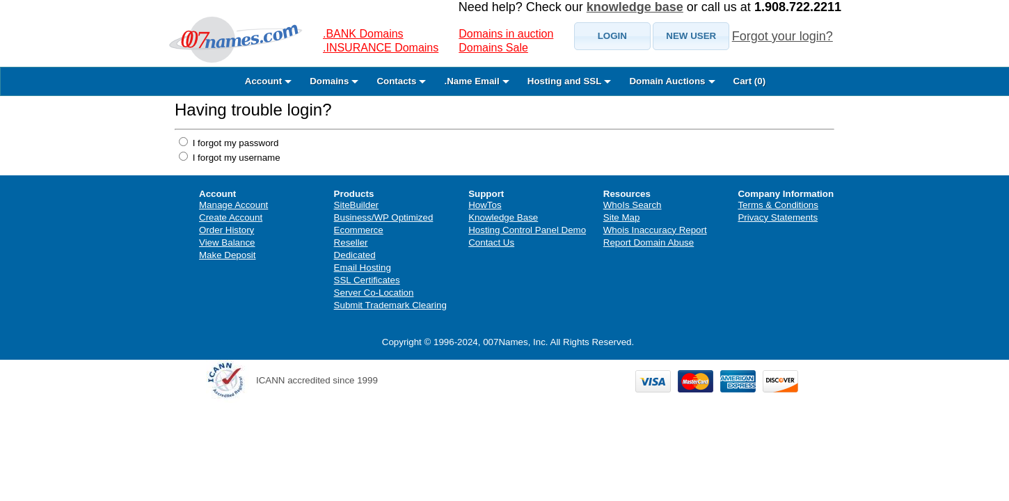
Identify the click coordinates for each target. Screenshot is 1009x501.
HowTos (484, 205)
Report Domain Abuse (648, 242)
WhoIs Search (632, 205)
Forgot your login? (782, 36)
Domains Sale (493, 48)
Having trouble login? (253, 109)
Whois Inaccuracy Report (655, 230)
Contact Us (491, 242)
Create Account (230, 217)
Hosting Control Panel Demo (527, 230)
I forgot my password (234, 143)
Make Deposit (227, 255)
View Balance (227, 242)
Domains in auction (506, 34)
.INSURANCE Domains (380, 48)
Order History (226, 230)
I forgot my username (235, 157)
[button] (612, 36)
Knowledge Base (503, 217)
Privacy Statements (778, 217)
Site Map (621, 217)
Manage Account (233, 205)
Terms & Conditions (778, 205)
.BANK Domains (363, 34)
